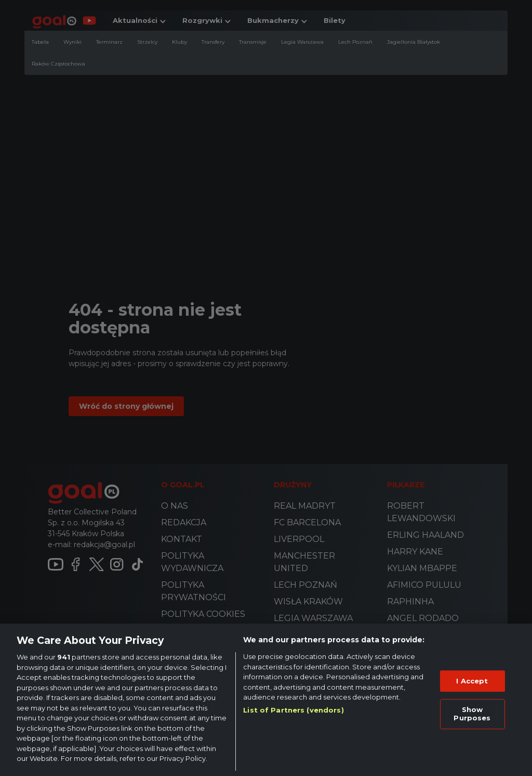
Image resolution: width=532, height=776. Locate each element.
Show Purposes (472, 713)
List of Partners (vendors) (293, 710)
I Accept (472, 681)
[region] (266, 700)
